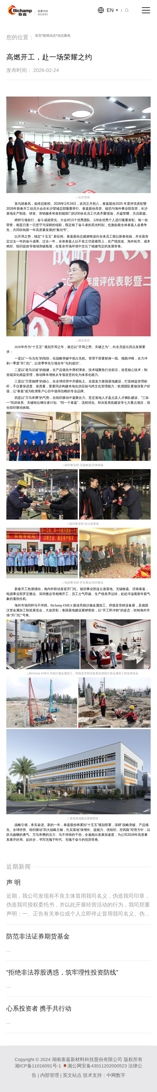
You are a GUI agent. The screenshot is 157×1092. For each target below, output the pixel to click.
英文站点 (72, 1075)
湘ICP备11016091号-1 (38, 1065)
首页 (38, 35)
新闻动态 (49, 35)
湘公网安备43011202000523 (97, 1065)
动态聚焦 (64, 35)
